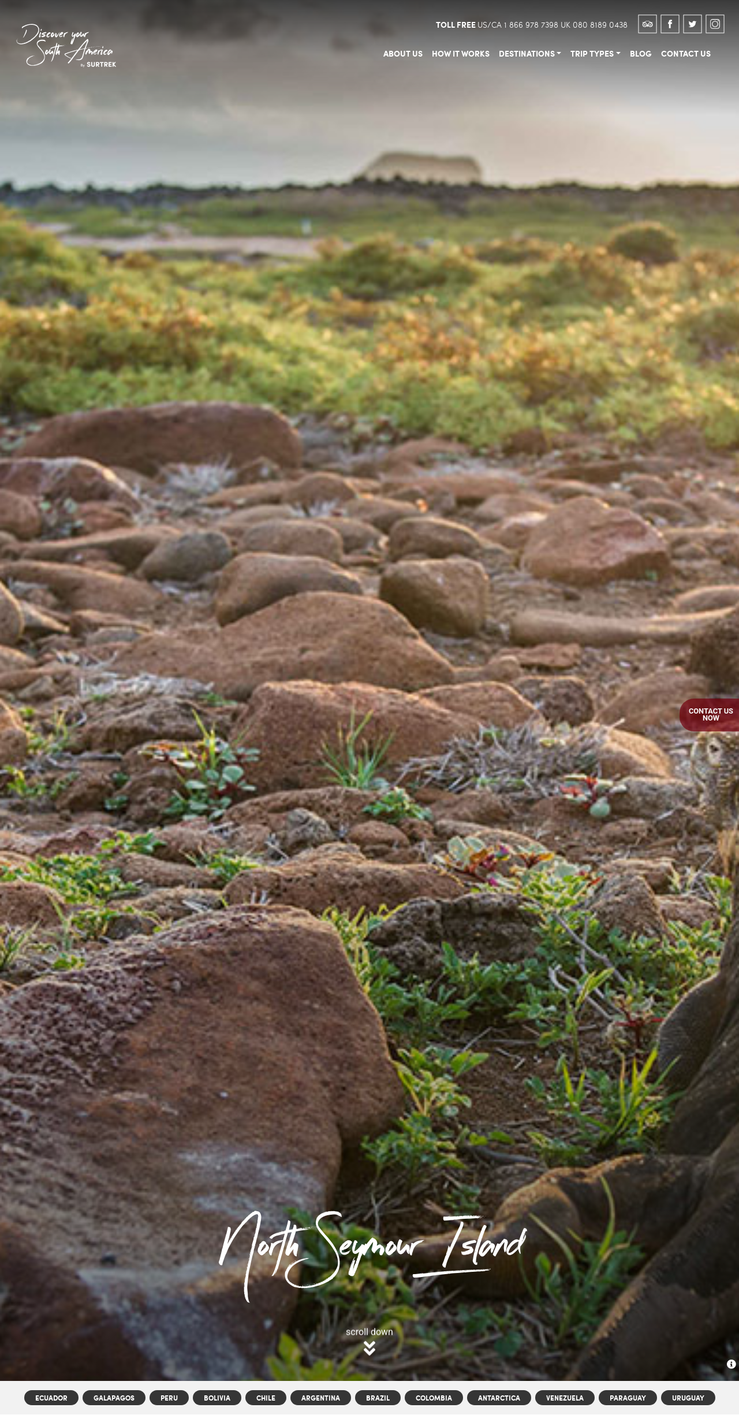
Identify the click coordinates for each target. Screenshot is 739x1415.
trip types (592, 53)
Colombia (434, 1398)
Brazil (378, 1398)
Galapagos (114, 1398)
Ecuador (51, 1398)
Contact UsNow (711, 715)
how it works (461, 53)
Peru (169, 1398)
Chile (265, 1398)
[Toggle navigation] (134, 23)
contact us (686, 53)
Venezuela (565, 1398)
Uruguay (688, 1398)
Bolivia (217, 1398)
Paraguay (628, 1398)
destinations (527, 53)
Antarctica (499, 1398)
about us (403, 53)
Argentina (320, 1398)
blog (641, 53)
